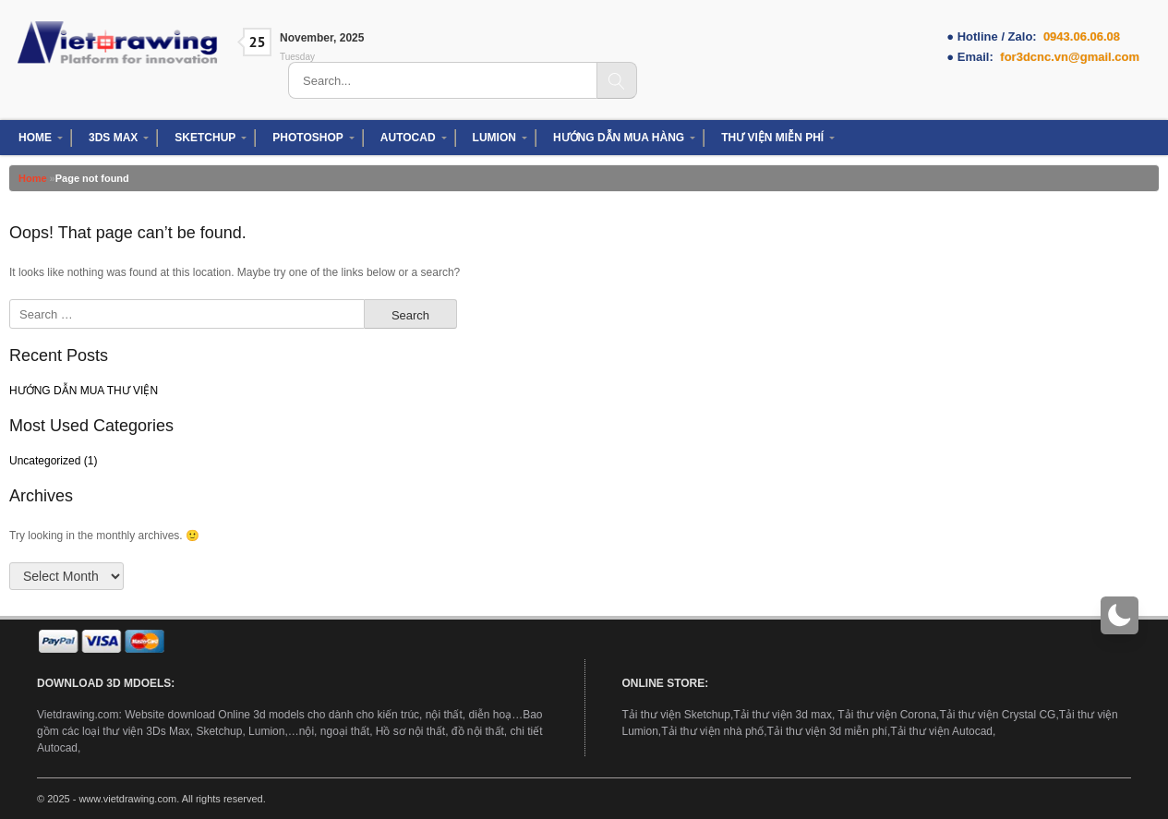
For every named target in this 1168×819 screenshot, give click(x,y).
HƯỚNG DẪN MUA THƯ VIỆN (83, 390)
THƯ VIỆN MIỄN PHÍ (772, 137)
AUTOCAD (408, 137)
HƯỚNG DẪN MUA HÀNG (618, 137)
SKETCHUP (205, 137)
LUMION (494, 137)
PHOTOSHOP (307, 137)
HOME (35, 137)
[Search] (616, 80)
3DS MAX (113, 137)
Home (32, 178)
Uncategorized (44, 460)
